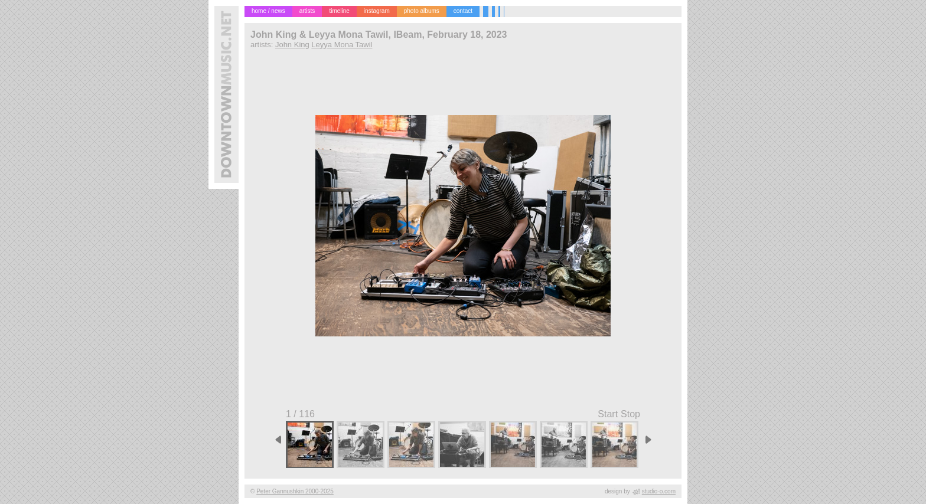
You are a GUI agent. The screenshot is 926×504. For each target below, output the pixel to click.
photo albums (421, 11)
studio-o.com (659, 491)
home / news (268, 11)
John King (292, 44)
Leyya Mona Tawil (341, 44)
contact (463, 11)
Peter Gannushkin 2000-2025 (295, 491)
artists (307, 11)
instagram (377, 11)
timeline (339, 11)
